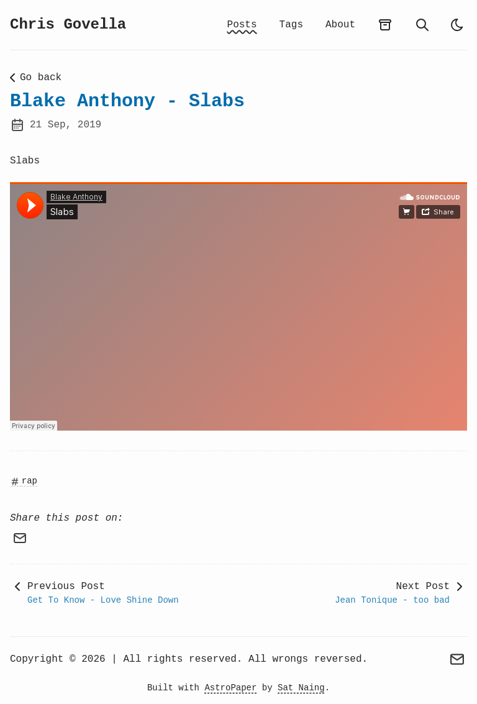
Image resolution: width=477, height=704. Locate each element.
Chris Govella (68, 24)
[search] (422, 25)
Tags (291, 24)
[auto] (457, 25)
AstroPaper (230, 688)
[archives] (385, 25)
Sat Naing (301, 688)
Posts (242, 24)
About (340, 24)
